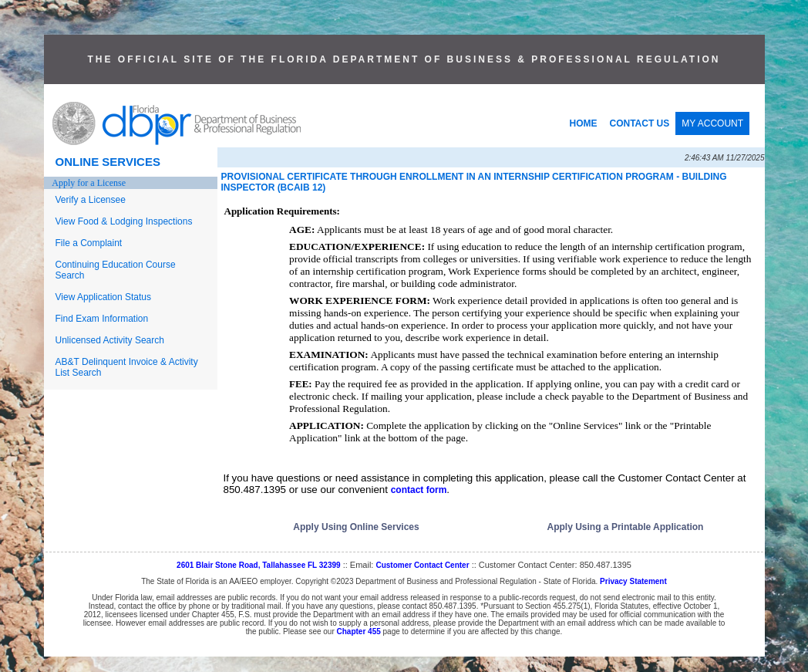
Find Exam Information (102, 318)
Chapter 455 (359, 631)
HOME (584, 123)
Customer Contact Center (422, 565)
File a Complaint (89, 243)
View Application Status (104, 297)
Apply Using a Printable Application (625, 527)
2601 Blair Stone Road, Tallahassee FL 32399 (259, 565)
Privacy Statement (633, 581)
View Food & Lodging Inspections (124, 221)
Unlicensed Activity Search (110, 340)
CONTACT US (640, 123)
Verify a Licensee (91, 199)
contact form (419, 490)
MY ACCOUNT (712, 123)
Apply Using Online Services (356, 527)
